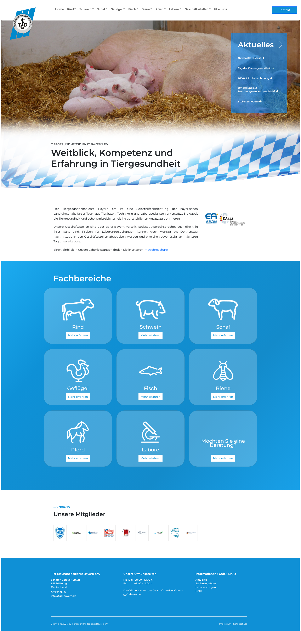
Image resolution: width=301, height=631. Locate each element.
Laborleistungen (205, 587)
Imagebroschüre (156, 250)
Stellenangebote (250, 101)
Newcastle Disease (251, 58)
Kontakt (284, 10)
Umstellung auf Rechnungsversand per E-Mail (258, 89)
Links (198, 590)
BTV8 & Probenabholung (255, 78)
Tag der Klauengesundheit (256, 68)
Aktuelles (256, 44)
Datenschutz (240, 623)
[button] (72, 10)
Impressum (225, 623)
